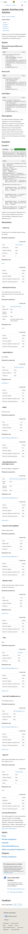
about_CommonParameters (9, 828)
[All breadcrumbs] (3, 5)
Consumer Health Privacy (8, 927)
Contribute (10, 925)
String (21, 422)
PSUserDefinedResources (19, 711)
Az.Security (8, 5)
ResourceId (5, 520)
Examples (5, 26)
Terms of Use (20, 927)
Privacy (16, 925)
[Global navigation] (1, 2)
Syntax (5, 22)
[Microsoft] (14, 2)
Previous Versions (15, 923)
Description (5, 24)
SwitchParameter (19, 244)
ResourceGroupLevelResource (10, 438)
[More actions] (25, 5)
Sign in (25, 2)
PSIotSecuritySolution (19, 367)
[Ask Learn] (22, 5)
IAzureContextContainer (15, 306)
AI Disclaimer (6, 923)
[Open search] (21, 2)
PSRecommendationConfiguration (17, 479)
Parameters (6, 28)
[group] (14, 61)
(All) (3, 263)
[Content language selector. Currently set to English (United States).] (10, 913)
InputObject (5, 383)
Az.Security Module (10, 16)
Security (14, 5)
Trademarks (5, 929)
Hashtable (20, 652)
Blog (4, 925)
